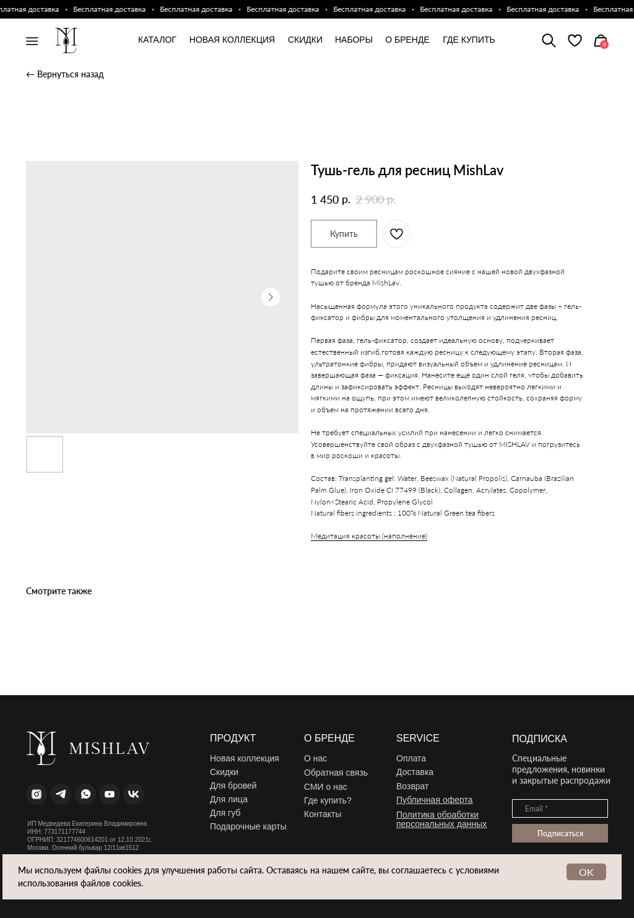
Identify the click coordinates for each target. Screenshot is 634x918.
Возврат (412, 786)
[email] (560, 808)
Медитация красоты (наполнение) (369, 535)
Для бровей (233, 785)
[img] (575, 40)
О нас (315, 758)
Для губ (225, 813)
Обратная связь (336, 772)
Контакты (322, 814)
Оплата (411, 758)
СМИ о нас (325, 787)
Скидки (224, 772)
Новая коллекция (244, 758)
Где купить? (328, 800)
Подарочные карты (248, 826)
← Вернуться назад (65, 74)
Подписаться (560, 833)
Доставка (414, 772)
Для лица (229, 799)
